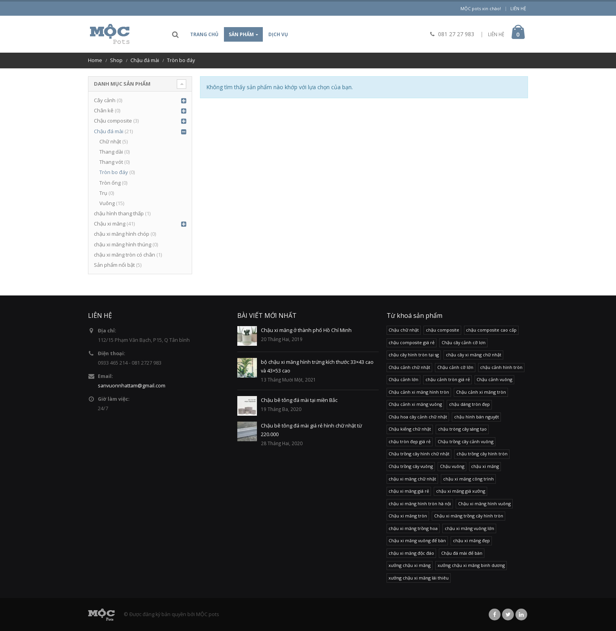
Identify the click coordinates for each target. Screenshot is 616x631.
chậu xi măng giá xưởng (460, 491)
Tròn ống (110, 182)
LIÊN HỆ (496, 34)
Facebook (494, 614)
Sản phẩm (241, 34)
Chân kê (104, 110)
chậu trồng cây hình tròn (482, 454)
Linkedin (521, 614)
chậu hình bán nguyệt (476, 417)
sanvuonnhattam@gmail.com (131, 385)
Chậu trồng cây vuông (411, 466)
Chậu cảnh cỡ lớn (455, 367)
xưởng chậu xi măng (410, 565)
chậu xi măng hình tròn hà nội (420, 503)
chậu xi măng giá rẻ (409, 491)
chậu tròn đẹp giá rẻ (410, 441)
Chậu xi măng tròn (408, 516)
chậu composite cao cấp (491, 330)
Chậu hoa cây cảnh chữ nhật (418, 417)
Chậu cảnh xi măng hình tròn (419, 392)
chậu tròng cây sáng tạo (462, 429)
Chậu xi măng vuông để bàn (417, 540)
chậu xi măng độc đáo (411, 553)
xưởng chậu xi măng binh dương (471, 565)
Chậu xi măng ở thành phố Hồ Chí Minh (306, 330)
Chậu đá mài (108, 131)
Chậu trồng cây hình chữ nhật (419, 454)
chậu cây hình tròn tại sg (414, 355)
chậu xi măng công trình (468, 479)
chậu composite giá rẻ (411, 342)
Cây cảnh (105, 100)
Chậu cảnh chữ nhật (409, 367)
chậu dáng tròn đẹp (469, 404)
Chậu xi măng (109, 223)
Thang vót (111, 161)
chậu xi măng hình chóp (121, 233)
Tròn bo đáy (113, 172)
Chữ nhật (110, 141)
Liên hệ (518, 8)
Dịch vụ (278, 34)
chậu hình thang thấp (119, 213)
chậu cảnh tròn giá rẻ (447, 379)
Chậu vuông (452, 466)
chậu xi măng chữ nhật (412, 479)
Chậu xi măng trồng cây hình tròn (468, 516)
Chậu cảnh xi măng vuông (415, 404)
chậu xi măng (485, 466)
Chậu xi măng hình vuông (484, 503)
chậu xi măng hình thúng (122, 244)
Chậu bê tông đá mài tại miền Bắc (299, 400)
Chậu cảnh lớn (403, 379)
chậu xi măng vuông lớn (469, 528)
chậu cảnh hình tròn (501, 367)
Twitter (508, 614)
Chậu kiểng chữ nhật (410, 429)
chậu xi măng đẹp (471, 540)
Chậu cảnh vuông (494, 379)
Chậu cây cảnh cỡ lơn (464, 342)
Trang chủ (204, 34)
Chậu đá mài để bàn (461, 553)
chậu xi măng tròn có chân (124, 254)
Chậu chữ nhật (404, 330)
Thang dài (111, 151)
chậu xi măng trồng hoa (413, 528)
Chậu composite (113, 120)
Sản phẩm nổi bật (114, 264)
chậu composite (442, 330)
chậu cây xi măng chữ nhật (473, 355)
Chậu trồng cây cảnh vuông (465, 441)
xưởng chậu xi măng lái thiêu (419, 578)
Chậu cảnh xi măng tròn (481, 392)
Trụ (103, 192)
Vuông (107, 203)
